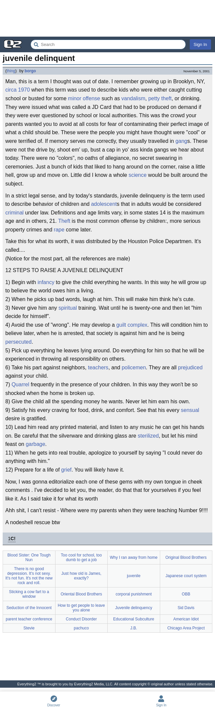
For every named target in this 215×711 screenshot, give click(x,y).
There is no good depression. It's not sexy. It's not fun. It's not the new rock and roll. (29, 575)
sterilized (148, 436)
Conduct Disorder (81, 619)
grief (66, 470)
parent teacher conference (29, 619)
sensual (190, 410)
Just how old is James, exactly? (81, 575)
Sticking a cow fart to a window (29, 594)
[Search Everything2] (108, 44)
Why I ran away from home (134, 557)
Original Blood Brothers (186, 557)
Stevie (29, 628)
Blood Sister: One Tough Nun (29, 557)
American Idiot (186, 619)
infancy (46, 282)
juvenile (134, 575)
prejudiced (190, 367)
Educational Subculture (133, 619)
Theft (64, 221)
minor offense (84, 98)
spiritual (67, 308)
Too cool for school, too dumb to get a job (81, 557)
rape (59, 229)
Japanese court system (185, 575)
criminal (14, 212)
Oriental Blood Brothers (81, 594)
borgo (30, 71)
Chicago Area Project (186, 628)
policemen (134, 367)
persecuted (18, 342)
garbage (35, 444)
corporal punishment (134, 594)
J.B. (133, 628)
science (138, 175)
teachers (98, 367)
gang (181, 141)
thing (11, 71)
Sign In (200, 44)
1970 (24, 90)
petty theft (159, 98)
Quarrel (20, 384)
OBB (186, 594)
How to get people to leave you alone (81, 607)
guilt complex (131, 325)
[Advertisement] (107, 18)
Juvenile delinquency (133, 607)
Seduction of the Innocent (29, 607)
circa (11, 90)
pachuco (81, 628)
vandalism (133, 98)
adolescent (104, 204)
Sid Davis (185, 607)
